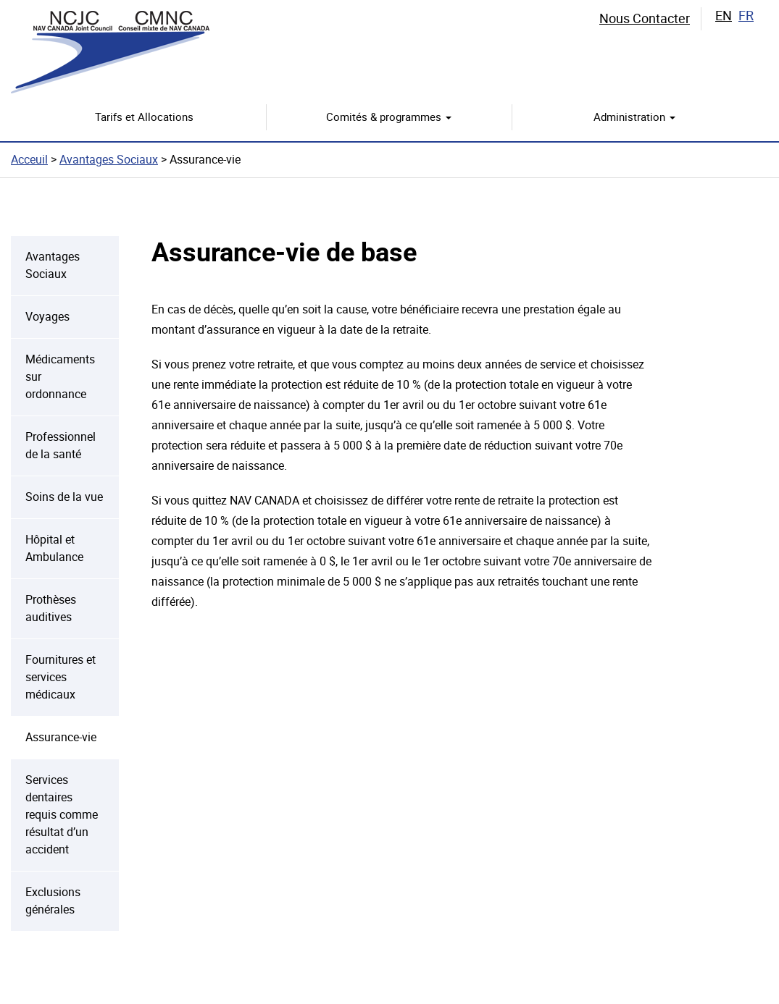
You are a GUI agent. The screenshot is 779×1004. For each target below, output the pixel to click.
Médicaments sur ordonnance (60, 377)
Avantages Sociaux (108, 159)
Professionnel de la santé (60, 445)
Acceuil (29, 159)
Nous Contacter (644, 18)
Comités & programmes (388, 117)
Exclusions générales (52, 900)
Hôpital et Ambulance (54, 548)
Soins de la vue (64, 497)
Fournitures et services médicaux (60, 677)
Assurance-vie (60, 737)
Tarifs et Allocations (144, 117)
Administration (634, 117)
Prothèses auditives (50, 608)
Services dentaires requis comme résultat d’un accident (61, 814)
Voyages (47, 317)
